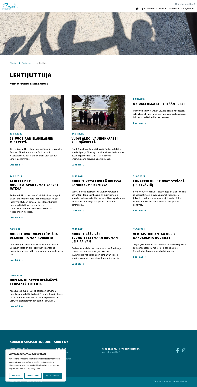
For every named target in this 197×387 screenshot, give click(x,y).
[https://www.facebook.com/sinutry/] (178, 350)
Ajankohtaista (148, 8)
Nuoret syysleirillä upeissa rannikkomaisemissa (96, 183)
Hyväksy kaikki (52, 375)
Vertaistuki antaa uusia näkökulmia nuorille (154, 235)
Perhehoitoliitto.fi (185, 4)
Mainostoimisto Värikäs (175, 381)
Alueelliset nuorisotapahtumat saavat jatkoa (34, 184)
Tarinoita (172, 8)
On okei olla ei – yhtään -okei (159, 104)
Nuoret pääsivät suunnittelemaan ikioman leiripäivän (95, 237)
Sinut (161, 8)
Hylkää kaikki (33, 375)
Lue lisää (16, 164)
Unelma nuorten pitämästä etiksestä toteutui (34, 282)
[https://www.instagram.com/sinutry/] (184, 350)
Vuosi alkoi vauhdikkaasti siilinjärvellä (95, 140)
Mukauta (16, 375)
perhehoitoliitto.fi (111, 352)
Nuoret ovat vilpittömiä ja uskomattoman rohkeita (34, 235)
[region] (35, 365)
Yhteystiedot (187, 8)
